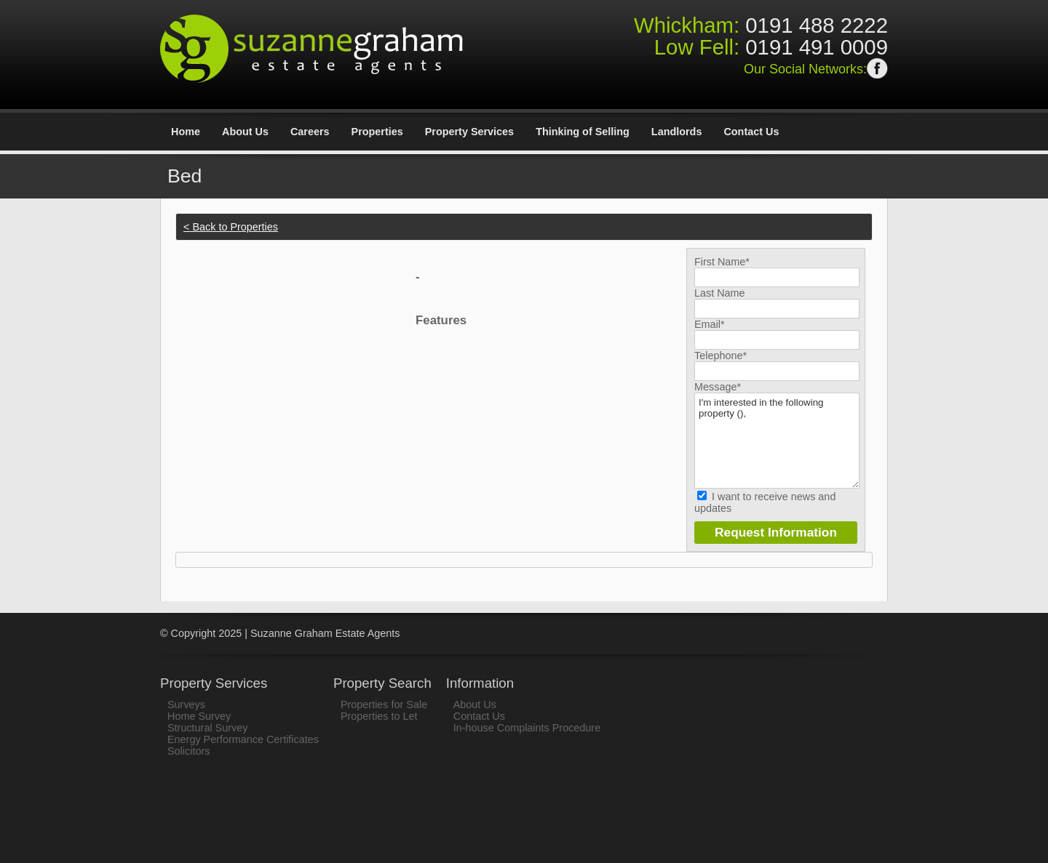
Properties (377, 131)
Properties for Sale (384, 704)
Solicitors (188, 751)
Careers (310, 131)
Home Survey (199, 716)
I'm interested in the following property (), (777, 441)
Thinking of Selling (583, 131)
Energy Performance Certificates (243, 739)
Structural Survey (207, 728)
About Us (245, 131)
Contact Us (751, 131)
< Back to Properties (230, 227)
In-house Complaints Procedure (526, 728)
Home (185, 131)
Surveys (186, 704)
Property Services (469, 131)
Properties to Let (379, 716)
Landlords (676, 131)
